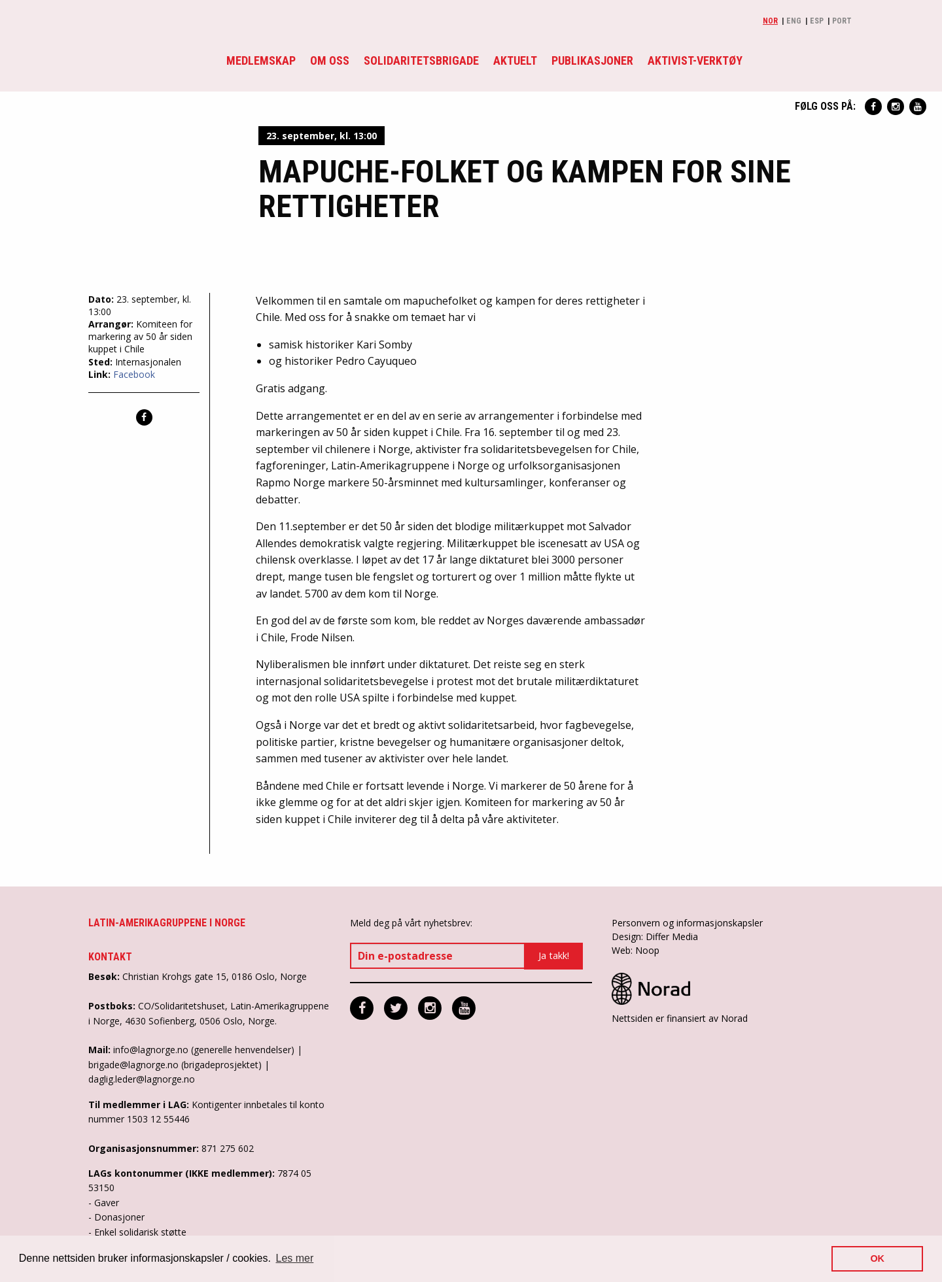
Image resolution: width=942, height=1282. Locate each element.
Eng (793, 20)
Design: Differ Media (655, 936)
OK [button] (877, 1258)
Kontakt (110, 957)
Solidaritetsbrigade (421, 60)
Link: (100, 374)
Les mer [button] (295, 1258)
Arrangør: (112, 324)
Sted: (101, 362)
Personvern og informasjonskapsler (687, 923)
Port (842, 20)
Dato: (102, 299)
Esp (817, 20)
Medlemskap (261, 60)
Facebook (134, 374)
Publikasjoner (592, 60)
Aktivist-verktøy (695, 60)
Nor (770, 20)
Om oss (329, 60)
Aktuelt (515, 60)
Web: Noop (635, 950)
